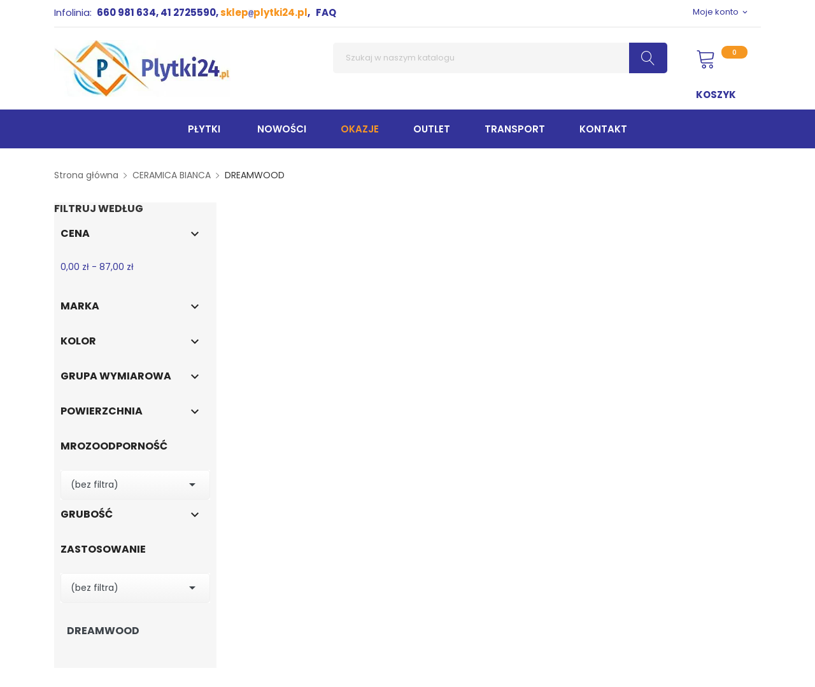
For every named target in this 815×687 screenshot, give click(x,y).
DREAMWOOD (103, 631)
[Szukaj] (500, 58)
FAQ (326, 12)
